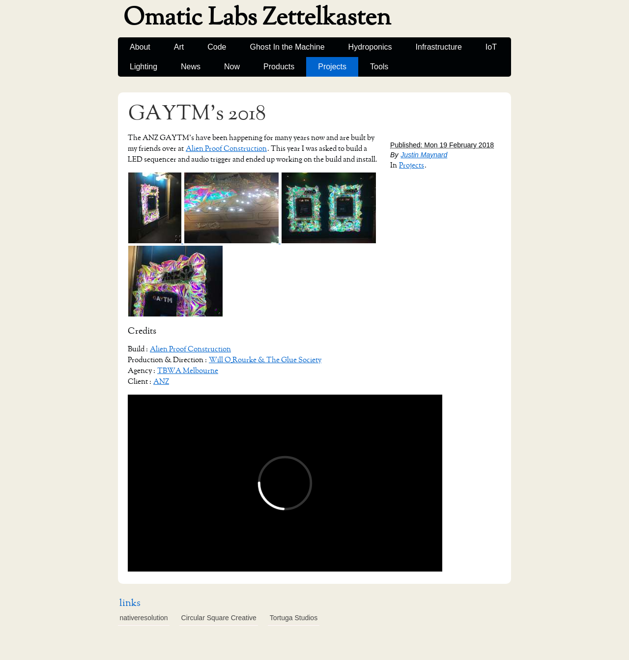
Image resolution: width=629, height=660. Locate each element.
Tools (379, 66)
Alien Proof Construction (226, 148)
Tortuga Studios (293, 618)
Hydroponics (370, 47)
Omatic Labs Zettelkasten (257, 17)
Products (278, 66)
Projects (332, 66)
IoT (491, 47)
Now (232, 66)
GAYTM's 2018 (197, 113)
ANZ (161, 381)
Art (179, 47)
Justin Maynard (423, 155)
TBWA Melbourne (187, 370)
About (140, 47)
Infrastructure (439, 47)
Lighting (143, 66)
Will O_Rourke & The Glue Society (265, 360)
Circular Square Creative (219, 618)
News (190, 66)
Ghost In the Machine (287, 47)
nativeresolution (144, 618)
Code (216, 47)
